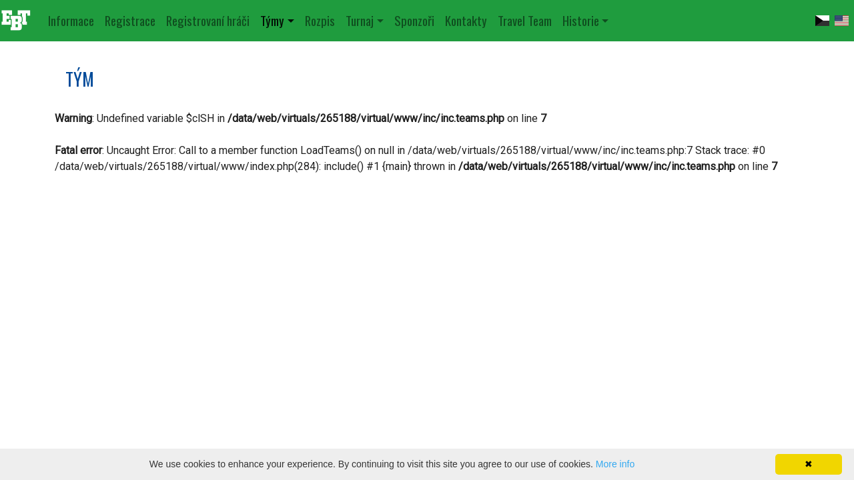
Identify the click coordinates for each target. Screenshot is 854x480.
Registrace (130, 20)
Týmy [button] (272, 20)
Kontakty (466, 20)
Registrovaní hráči (208, 20)
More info (615, 464)
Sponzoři (414, 20)
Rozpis (320, 20)
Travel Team (525, 20)
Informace (71, 20)
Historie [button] (580, 20)
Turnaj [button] (360, 20)
